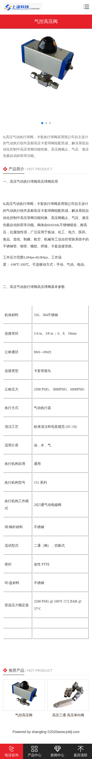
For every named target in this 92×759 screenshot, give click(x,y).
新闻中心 (57, 751)
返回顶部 (80, 751)
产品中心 (34, 751)
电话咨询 (11, 751)
